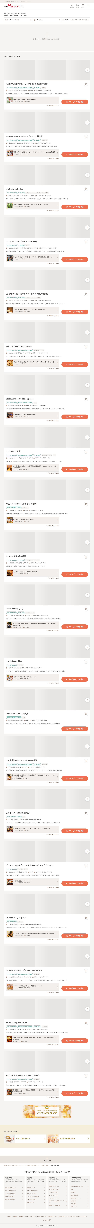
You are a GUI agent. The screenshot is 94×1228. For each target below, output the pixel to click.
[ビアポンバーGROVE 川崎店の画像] (47, 799)
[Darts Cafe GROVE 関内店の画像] (47, 699)
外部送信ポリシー (41, 1216)
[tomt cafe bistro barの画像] (47, 175)
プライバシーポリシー (30, 1216)
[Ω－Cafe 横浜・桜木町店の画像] (47, 542)
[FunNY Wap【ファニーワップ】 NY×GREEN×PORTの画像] (47, 70)
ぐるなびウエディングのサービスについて (76, 1216)
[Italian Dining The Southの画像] (47, 1009)
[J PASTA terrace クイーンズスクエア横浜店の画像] (47, 122)
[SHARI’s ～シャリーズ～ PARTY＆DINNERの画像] (47, 956)
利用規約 (15, 1216)
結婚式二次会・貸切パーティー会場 (35, 1165)
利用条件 (21, 1216)
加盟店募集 (62, 1216)
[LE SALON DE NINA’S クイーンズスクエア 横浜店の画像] (47, 280)
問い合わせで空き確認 (74, 469)
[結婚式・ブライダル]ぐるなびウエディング (14, 1165)
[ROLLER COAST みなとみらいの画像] (47, 332)
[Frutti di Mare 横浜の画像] (47, 647)
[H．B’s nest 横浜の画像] (47, 437)
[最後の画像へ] (87, 70)
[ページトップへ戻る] (47, 1159)
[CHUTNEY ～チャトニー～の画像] (47, 904)
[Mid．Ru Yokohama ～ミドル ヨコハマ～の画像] (47, 1061)
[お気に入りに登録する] (86, 84)
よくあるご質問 (47, 1220)
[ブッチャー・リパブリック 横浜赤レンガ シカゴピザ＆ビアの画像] (47, 851)
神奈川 (47, 1165)
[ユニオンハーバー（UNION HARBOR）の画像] (47, 227)
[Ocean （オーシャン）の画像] (47, 594)
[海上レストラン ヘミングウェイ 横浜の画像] (47, 490)
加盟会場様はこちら (53, 1216)
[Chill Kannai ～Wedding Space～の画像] (47, 385)
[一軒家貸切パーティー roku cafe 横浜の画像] (47, 746)
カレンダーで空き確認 (74, 102)
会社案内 (9, 1216)
